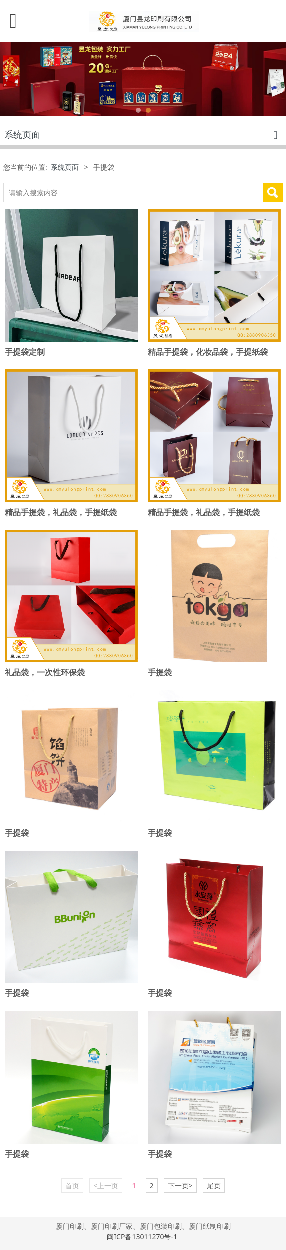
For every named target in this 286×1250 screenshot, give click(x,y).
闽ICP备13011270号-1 (143, 1236)
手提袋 (160, 672)
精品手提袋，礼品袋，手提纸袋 (61, 512)
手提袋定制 (25, 351)
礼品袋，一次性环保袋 (45, 672)
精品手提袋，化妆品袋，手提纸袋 (208, 351)
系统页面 (65, 167)
